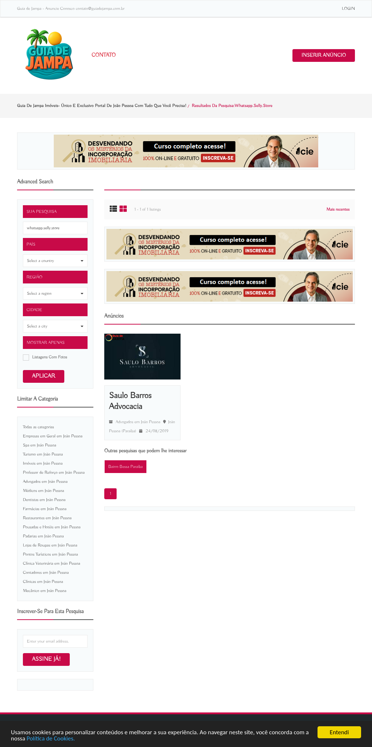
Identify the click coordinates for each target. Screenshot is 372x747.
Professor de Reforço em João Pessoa (54, 472)
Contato (104, 55)
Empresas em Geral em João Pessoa (52, 436)
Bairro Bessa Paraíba (125, 466)
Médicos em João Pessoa (43, 490)
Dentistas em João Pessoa (44, 499)
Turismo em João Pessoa (43, 454)
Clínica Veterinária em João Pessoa (51, 563)
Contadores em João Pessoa (46, 572)
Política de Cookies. (51, 739)
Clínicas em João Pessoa (43, 581)
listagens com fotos (49, 357)
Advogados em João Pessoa (45, 481)
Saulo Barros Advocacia (130, 401)
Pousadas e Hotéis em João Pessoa (52, 527)
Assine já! (46, 659)
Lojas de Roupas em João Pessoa (50, 545)
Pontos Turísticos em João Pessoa (50, 554)
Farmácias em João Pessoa (44, 509)
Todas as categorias (38, 427)
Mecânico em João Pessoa (44, 590)
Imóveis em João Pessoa (42, 463)
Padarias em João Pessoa (43, 536)
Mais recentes (337, 209)
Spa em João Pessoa (39, 445)
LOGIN (348, 8)
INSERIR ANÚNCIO (324, 55)
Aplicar (43, 376)
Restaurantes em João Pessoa (47, 518)
